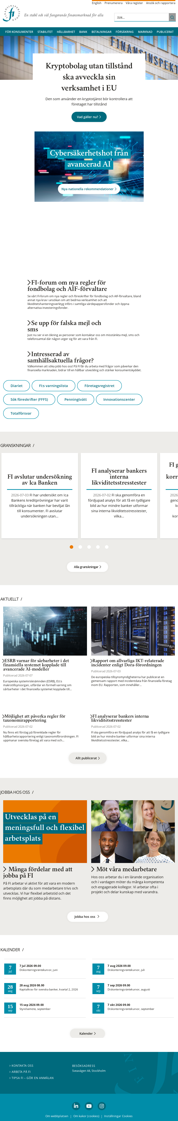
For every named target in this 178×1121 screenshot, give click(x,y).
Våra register (134, 3)
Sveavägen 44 (81, 1071)
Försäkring (125, 32)
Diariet (17, 385)
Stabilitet (45, 32)
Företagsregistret (99, 385)
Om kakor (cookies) (86, 1116)
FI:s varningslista (53, 385)
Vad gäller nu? (89, 117)
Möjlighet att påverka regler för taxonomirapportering (34, 718)
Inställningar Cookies (118, 1116)
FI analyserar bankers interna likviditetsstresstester (119, 477)
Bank (83, 32)
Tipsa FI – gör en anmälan (32, 1078)
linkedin (76, 1111)
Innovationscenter (119, 399)
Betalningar (101, 32)
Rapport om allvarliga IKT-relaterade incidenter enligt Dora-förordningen (127, 663)
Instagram (101, 1111)
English (96, 3)
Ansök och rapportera (160, 3)
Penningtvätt (75, 399)
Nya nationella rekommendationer (88, 189)
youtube (89, 1111)
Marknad (145, 32)
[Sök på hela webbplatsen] (141, 17)
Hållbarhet (66, 32)
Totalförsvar (21, 413)
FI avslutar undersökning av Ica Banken (39, 480)
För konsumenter (19, 32)
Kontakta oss (21, 1066)
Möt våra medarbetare (124, 870)
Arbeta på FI (20, 1072)
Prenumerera (114, 3)
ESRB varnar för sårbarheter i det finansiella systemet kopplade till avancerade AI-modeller (36, 665)
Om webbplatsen (56, 1116)
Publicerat (165, 32)
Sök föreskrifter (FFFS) (29, 399)
